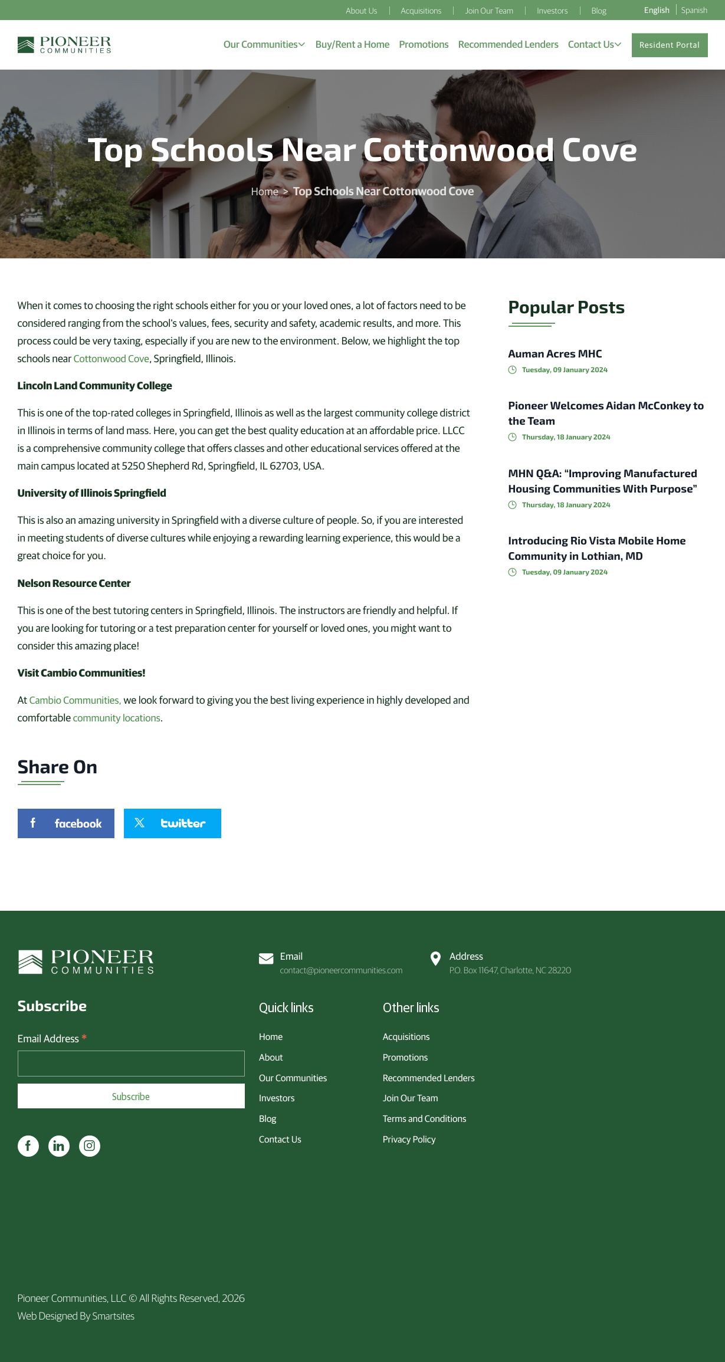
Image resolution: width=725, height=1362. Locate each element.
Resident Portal (669, 46)
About (271, 1055)
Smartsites (114, 1315)
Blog (267, 1117)
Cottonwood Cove (113, 362)
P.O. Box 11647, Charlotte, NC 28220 (500, 960)
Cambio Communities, (78, 703)
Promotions (405, 1055)
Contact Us (280, 1137)
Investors (276, 1096)
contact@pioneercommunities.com (332, 960)
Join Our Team (410, 1096)
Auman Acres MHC (559, 357)
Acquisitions (406, 1035)
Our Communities (293, 1075)
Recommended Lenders (429, 1075)
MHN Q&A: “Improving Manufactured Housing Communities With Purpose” (586, 492)
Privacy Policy (409, 1137)
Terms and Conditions (425, 1117)
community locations (136, 720)
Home (265, 194)
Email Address (52, 1038)
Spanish (694, 9)
